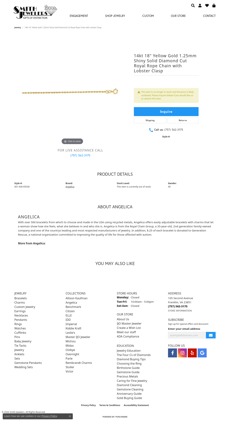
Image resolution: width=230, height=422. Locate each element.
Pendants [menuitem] (20, 320)
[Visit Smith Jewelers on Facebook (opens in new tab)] (172, 352)
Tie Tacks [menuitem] (20, 346)
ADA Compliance (128, 336)
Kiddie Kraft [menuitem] (73, 328)
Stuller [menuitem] (70, 367)
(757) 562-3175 (80, 155)
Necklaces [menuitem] (21, 315)
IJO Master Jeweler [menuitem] (129, 323)
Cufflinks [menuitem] (20, 333)
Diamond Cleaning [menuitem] (129, 385)
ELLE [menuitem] (69, 315)
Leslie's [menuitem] (70, 333)
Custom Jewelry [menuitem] (24, 307)
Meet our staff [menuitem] (126, 332)
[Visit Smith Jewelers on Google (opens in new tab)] (202, 352)
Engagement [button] (79, 16)
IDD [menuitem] (68, 320)
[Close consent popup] (70, 416)
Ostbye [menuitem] (70, 350)
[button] (193, 5)
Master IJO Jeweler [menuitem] (78, 337)
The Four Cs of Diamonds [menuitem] (134, 355)
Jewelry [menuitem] (19, 350)
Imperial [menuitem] (71, 324)
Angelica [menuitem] (71, 302)
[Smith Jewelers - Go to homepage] (35, 12)
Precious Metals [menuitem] (127, 376)
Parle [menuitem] (69, 358)
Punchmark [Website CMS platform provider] (122, 417)
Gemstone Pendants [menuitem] (28, 363)
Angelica (70, 186)
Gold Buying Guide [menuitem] (129, 398)
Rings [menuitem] (18, 324)
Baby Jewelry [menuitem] (22, 341)
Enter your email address (184, 328)
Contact (209, 16)
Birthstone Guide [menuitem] (128, 368)
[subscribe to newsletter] (211, 335)
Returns (183, 120)
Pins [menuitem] (17, 337)
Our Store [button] (178, 16)
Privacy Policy (88, 405)
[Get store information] (180, 310)
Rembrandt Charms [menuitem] (79, 363)
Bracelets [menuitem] (20, 298)
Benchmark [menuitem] (73, 307)
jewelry (17, 27)
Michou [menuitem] (71, 341)
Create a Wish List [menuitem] (129, 328)
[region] (72, 92)
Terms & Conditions (109, 405)
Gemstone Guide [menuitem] (128, 372)
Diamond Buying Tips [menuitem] (131, 359)
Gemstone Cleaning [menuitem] (130, 389)
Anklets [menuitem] (19, 354)
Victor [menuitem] (69, 371)
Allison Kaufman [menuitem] (77, 298)
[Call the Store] (178, 306)
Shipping (150, 120)
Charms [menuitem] (19, 302)
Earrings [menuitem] (20, 311)
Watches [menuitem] (20, 328)
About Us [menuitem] (123, 319)
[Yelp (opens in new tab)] (192, 352)
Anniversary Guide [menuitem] (129, 394)
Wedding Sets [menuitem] (23, 367)
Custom (148, 16)
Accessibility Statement (136, 405)
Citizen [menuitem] (70, 311)
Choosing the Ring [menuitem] (129, 363)
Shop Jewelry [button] (115, 16)
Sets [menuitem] (17, 358)
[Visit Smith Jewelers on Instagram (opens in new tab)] (182, 352)
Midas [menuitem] (70, 346)
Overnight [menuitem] (72, 354)
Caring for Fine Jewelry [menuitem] (132, 381)
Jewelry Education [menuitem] (129, 351)
